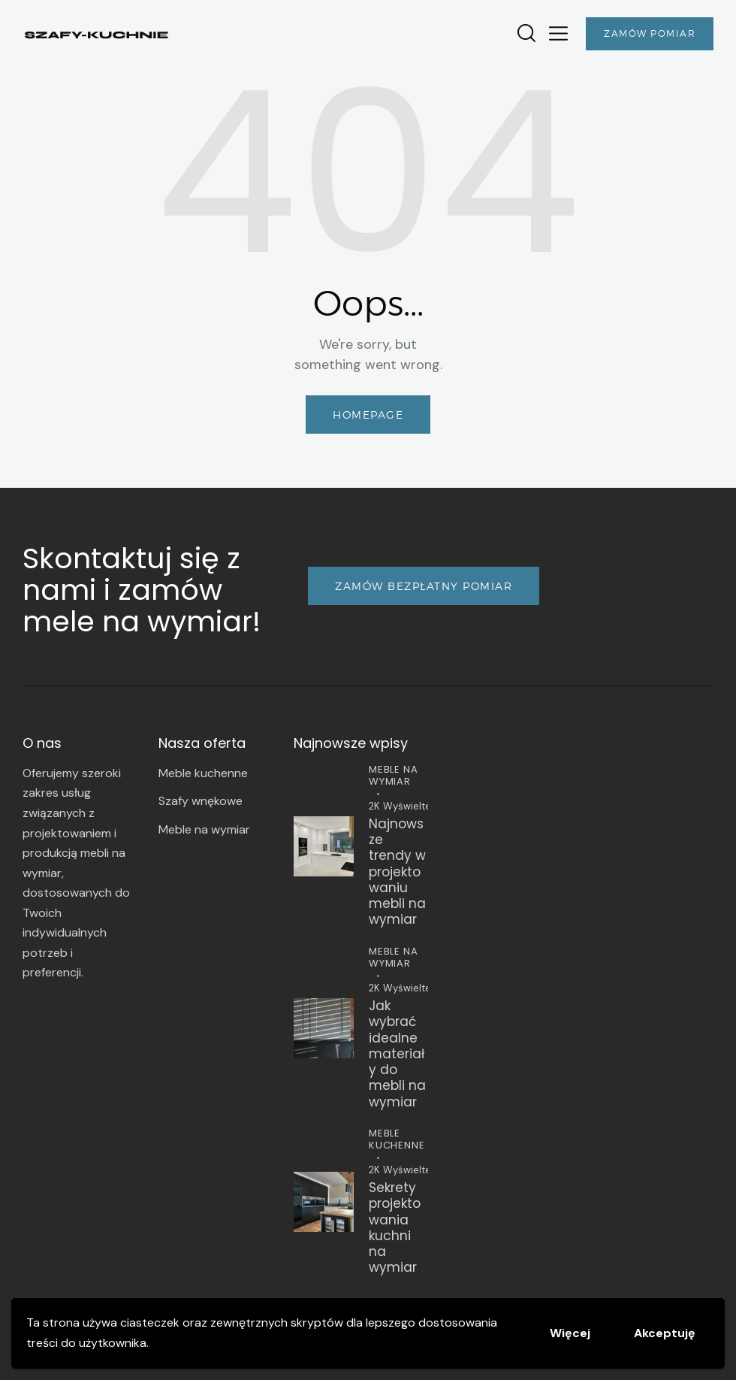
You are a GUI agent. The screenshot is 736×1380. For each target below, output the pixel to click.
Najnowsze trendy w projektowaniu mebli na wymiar (397, 872)
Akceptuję (664, 1333)
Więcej (570, 1333)
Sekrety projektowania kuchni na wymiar (395, 1228)
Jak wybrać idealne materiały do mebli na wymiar (397, 1054)
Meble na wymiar (393, 775)
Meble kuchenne (396, 1139)
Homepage (368, 414)
